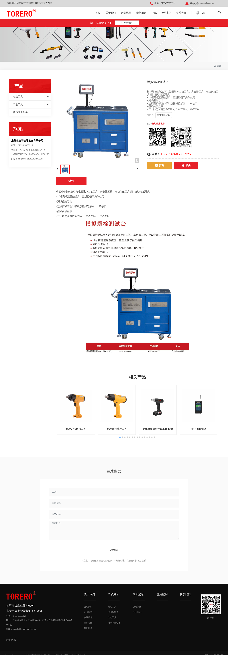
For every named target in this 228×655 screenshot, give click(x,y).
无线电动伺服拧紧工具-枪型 (158, 429)
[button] (120, 437)
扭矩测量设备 (158, 123)
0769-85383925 (19, 616)
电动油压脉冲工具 (117, 429)
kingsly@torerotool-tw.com (202, 3)
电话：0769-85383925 (164, 3)
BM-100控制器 (198, 429)
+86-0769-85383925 (176, 154)
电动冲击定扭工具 (76, 429)
